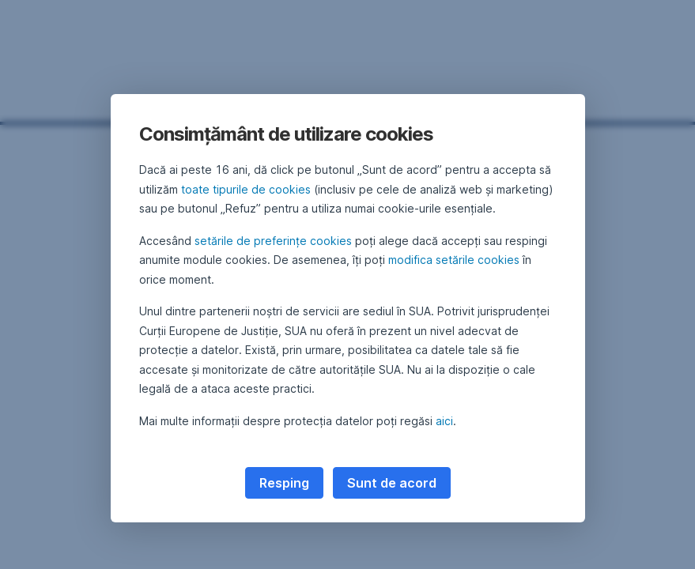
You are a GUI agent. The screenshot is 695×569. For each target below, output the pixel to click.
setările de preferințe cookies (273, 240)
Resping (284, 483)
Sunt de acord (391, 483)
